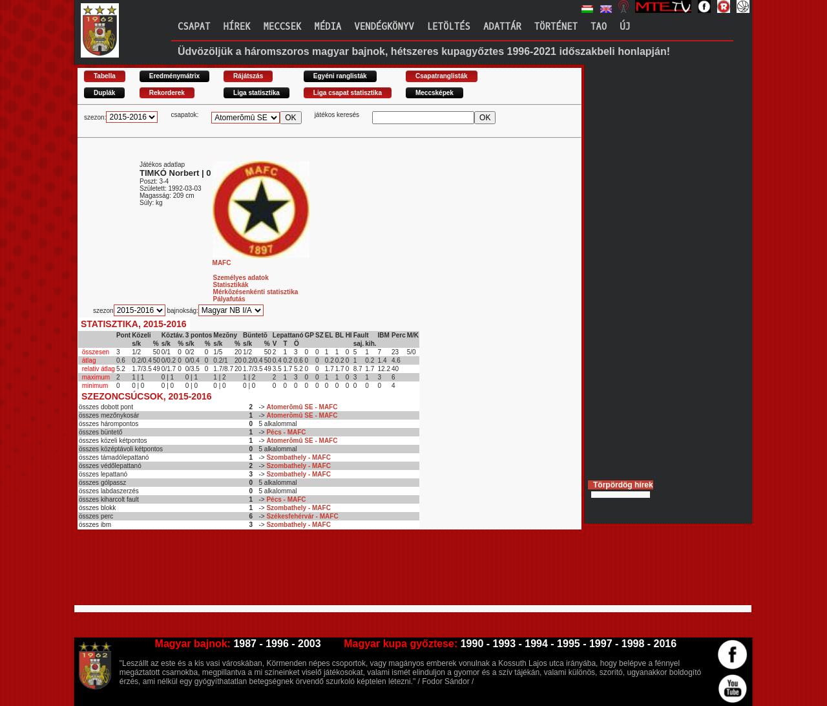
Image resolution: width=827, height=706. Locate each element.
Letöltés (448, 27)
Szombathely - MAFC (298, 457)
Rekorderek (167, 92)
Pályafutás (229, 299)
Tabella (105, 76)
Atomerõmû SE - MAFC (301, 407)
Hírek (236, 27)
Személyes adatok (241, 277)
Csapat (194, 27)
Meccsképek (434, 92)
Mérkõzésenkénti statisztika (255, 291)
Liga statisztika (256, 92)
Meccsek (282, 27)
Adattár (502, 27)
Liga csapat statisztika (347, 92)
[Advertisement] (313, 573)
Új (625, 27)
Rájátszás (248, 76)
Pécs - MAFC (286, 432)
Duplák (104, 92)
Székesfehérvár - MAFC (302, 516)
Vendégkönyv (384, 27)
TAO (599, 27)
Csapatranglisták (441, 76)
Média (327, 27)
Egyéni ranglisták (340, 76)
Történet (556, 27)
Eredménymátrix (174, 76)
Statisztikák (231, 284)
